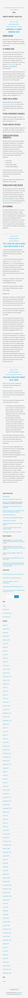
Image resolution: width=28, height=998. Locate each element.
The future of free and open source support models (12, 528)
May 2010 (5, 823)
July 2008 (5, 903)
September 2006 (7, 973)
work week (19, 374)
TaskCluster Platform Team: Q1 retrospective (11, 582)
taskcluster (13, 26)
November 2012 (7, 713)
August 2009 (6, 856)
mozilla (8, 26)
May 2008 (5, 910)
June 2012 (5, 731)
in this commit (11, 64)
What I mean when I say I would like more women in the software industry (13, 511)
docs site (19, 202)
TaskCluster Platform (10, 383)
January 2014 (6, 673)
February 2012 (6, 746)
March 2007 (6, 962)
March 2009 (6, 874)
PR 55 (23, 132)
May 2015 (5, 647)
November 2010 (7, 801)
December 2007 (7, 929)
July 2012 (5, 727)
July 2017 (5, 625)
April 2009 (5, 870)
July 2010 (5, 815)
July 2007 (5, 947)
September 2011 (7, 764)
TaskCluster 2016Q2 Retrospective (12, 578)
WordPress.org (7, 617)
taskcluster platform (14, 24)
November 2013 (7, 676)
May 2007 (5, 954)
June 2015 (5, 643)
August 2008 (6, 900)
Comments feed (7, 613)
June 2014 (5, 654)
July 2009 (5, 859)
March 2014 (6, 665)
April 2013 (5, 698)
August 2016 (6, 629)
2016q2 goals (20, 210)
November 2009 (7, 845)
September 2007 (7, 940)
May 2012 (5, 735)
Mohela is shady (7, 502)
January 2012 (6, 749)
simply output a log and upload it (11, 441)
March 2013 (6, 702)
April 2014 (5, 662)
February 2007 (6, 965)
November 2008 (7, 889)
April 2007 (5, 958)
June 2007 (5, 951)
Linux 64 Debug (13, 263)
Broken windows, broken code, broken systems (13, 524)
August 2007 (6, 943)
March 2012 (6, 742)
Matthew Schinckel (8, 563)
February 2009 (6, 878)
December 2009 (7, 841)
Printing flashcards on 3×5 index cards (13, 558)
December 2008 (7, 885)
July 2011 (5, 771)
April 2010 (5, 826)
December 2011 (7, 753)
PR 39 (14, 121)
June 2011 (5, 775)
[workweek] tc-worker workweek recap (13, 586)
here (22, 305)
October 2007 (6, 936)
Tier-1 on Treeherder (13, 261)
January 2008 (6, 925)
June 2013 (5, 691)
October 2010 (6, 804)
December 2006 (7, 969)
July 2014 (5, 651)
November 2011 (7, 757)
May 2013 (5, 695)
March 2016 (6, 636)
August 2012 (6, 724)
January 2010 (6, 837)
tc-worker (19, 26)
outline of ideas (8, 200)
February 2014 (6, 669)
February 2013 (6, 705)
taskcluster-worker (8, 387)
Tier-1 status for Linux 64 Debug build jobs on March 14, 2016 (14, 590)
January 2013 (6, 709)
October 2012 (6, 716)
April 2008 (5, 914)
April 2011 (5, 782)
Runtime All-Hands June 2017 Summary (13, 574)
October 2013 (6, 680)
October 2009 (6, 848)
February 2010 (6, 834)
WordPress (19, 992)
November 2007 (7, 932)
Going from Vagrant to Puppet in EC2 (12, 499)
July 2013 (5, 687)
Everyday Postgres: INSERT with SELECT (13, 553)
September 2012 (7, 720)
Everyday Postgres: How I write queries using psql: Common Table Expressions (13, 564)
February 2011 (6, 790)
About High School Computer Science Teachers (12, 507)
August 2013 (6, 684)
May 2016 (5, 632)
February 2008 (6, 921)
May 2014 (5, 658)
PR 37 (19, 95)
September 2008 (7, 896)
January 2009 (6, 881)
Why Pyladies (6, 496)
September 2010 (7, 808)
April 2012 (5, 738)
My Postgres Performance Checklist (12, 531)
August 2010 (6, 812)
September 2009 (7, 852)
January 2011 (6, 793)
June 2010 (5, 819)
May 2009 (5, 867)
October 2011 (6, 760)
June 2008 (5, 907)
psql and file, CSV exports (9, 520)
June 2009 (5, 863)
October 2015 (6, 640)
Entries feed (6, 609)
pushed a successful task (9, 104)
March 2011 (6, 786)
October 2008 (6, 892)
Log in (4, 605)
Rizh (20, 994)
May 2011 (5, 779)
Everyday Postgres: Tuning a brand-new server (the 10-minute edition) (14, 541)
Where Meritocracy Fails (9, 515)
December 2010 (7, 797)
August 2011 (6, 768)
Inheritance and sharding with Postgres (13, 517)
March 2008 (6, 918)
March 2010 (6, 830)
